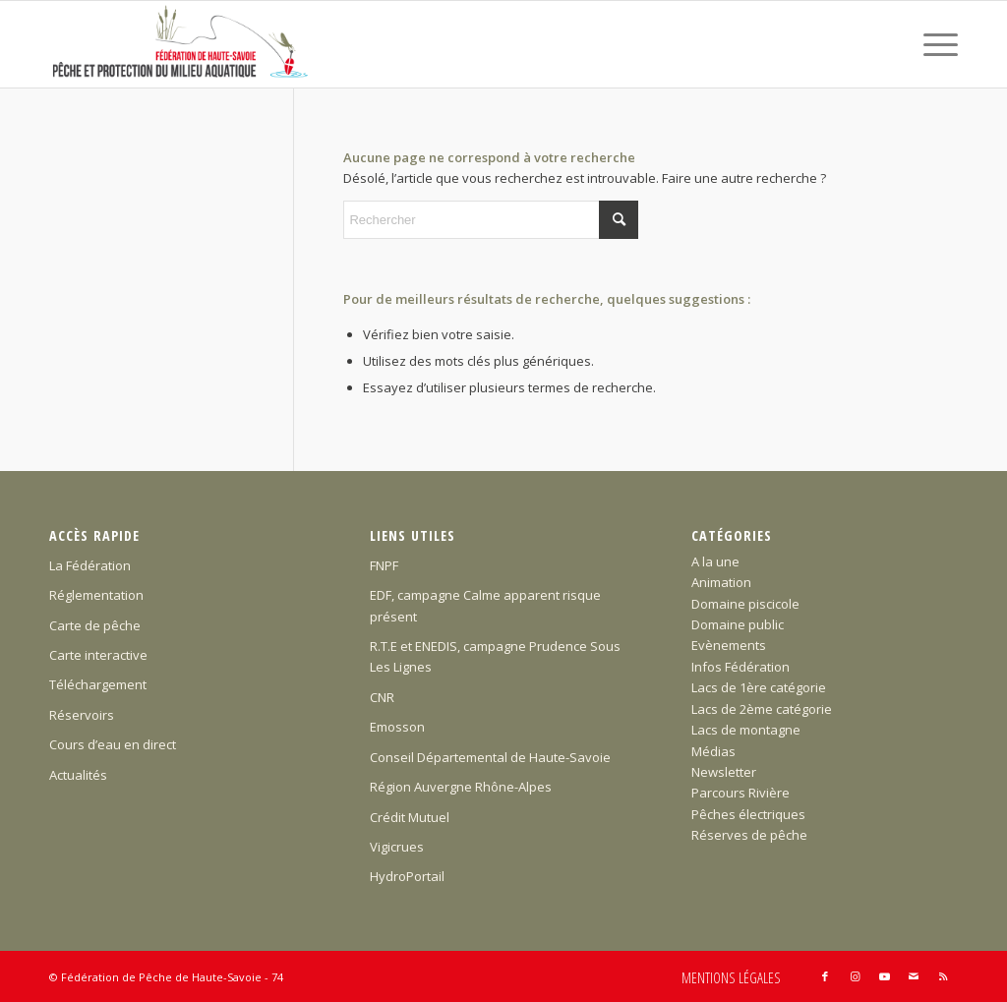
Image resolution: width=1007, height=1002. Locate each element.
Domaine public (737, 624)
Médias (713, 751)
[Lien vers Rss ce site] (943, 976)
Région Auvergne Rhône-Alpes (461, 787)
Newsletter (723, 772)
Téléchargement (98, 684)
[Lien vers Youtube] (884, 976)
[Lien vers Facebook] (825, 976)
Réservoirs (81, 715)
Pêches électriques (748, 814)
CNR (382, 697)
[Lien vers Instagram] (854, 976)
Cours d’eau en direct (112, 744)
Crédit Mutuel (409, 817)
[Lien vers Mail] (913, 976)
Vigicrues (397, 846)
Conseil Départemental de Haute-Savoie (490, 757)
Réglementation (96, 595)
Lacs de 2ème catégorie (761, 709)
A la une (715, 561)
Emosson (397, 727)
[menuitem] (934, 44)
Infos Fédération (740, 667)
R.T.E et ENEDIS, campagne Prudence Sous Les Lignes (495, 656)
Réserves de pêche (749, 835)
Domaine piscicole (745, 604)
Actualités (78, 775)
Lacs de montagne (745, 729)
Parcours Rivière (740, 792)
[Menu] (934, 44)
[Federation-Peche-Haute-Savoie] (181, 44)
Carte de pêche (95, 625)
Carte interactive (98, 655)
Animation (721, 582)
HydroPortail (407, 876)
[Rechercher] (490, 220)
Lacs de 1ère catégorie (758, 687)
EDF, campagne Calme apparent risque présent (485, 605)
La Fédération (90, 565)
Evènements (728, 645)
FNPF (384, 565)
